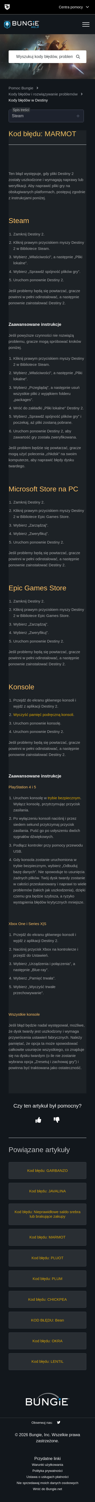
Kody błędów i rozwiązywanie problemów (43, 94)
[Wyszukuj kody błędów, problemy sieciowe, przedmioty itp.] (48, 56)
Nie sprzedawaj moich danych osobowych (47, 1483)
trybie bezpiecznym (64, 798)
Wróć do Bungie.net (47, 1489)
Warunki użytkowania (47, 1465)
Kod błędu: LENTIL (47, 1361)
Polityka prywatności (47, 1471)
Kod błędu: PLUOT (48, 1258)
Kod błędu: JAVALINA (47, 1191)
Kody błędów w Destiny (28, 100)
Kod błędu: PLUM (48, 1278)
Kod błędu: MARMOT (47, 1237)
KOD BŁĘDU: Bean (47, 1320)
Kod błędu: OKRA (47, 1341)
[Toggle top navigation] (87, 7)
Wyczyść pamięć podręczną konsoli (43, 714)
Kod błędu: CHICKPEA (47, 1299)
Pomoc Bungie (21, 88)
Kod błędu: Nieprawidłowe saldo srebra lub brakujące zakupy (47, 1214)
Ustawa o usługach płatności (47, 1477)
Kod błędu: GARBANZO (47, 1170)
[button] (86, 24)
